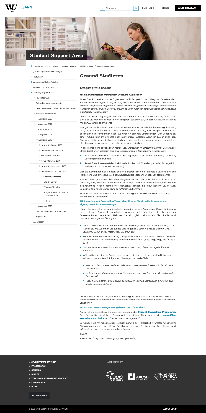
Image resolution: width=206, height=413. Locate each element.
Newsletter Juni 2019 (50, 161)
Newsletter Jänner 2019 (51, 145)
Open (91, 66)
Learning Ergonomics (43, 92)
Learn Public (38, 382)
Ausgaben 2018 (45, 206)
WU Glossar (38, 222)
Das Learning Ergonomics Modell (51, 211)
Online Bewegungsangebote (49, 103)
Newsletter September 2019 (53, 166)
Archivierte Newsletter (46, 113)
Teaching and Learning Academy (49, 378)
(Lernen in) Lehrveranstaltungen (47, 71)
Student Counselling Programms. (157, 312)
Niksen (46, 201)
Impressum (41, 216)
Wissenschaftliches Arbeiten (46, 82)
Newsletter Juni (43, 98)
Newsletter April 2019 (50, 155)
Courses (36, 370)
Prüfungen (38, 77)
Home (34, 386)
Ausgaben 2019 (45, 140)
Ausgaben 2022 (45, 124)
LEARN (83, 66)
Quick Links (148, 9)
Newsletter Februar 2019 (52, 150)
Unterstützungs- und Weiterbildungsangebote (54, 66)
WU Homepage (39, 395)
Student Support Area (105, 66)
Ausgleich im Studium (43, 87)
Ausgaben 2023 (45, 119)
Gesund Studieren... (53, 176)
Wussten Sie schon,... (52, 187)
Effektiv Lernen (50, 182)
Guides (35, 374)
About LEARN (170, 409)
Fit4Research (38, 366)
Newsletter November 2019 (53, 171)
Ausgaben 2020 (45, 134)
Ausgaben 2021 (45, 129)
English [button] (166, 9)
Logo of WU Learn (19, 9)
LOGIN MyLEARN (187, 9)
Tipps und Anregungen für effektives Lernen (56, 108)
